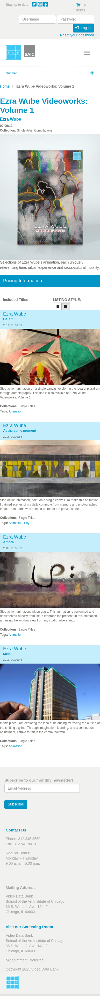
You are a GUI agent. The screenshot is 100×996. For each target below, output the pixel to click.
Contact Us (16, 830)
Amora (8, 542)
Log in (83, 28)
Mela (7, 654)
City (26, 523)
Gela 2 (8, 319)
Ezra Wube (10, 119)
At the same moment (19, 431)
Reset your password (77, 35)
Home (5, 86)
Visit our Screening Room (29, 927)
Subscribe (16, 804)
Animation (16, 411)
